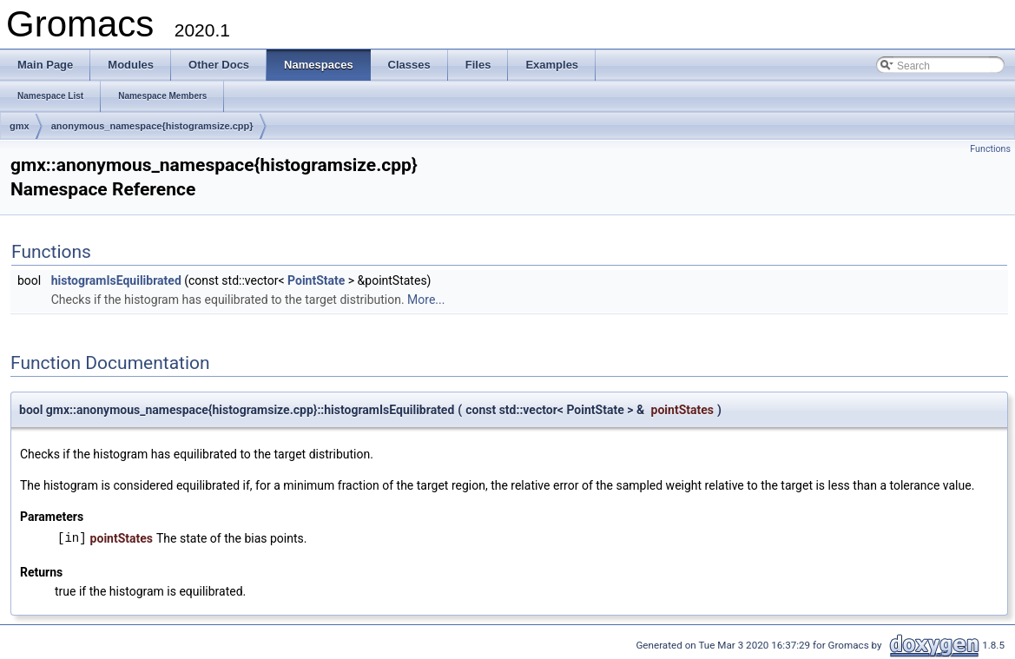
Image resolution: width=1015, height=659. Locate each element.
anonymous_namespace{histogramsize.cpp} (152, 126)
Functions (990, 149)
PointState (316, 280)
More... (426, 299)
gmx (20, 126)
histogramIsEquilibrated (116, 280)
